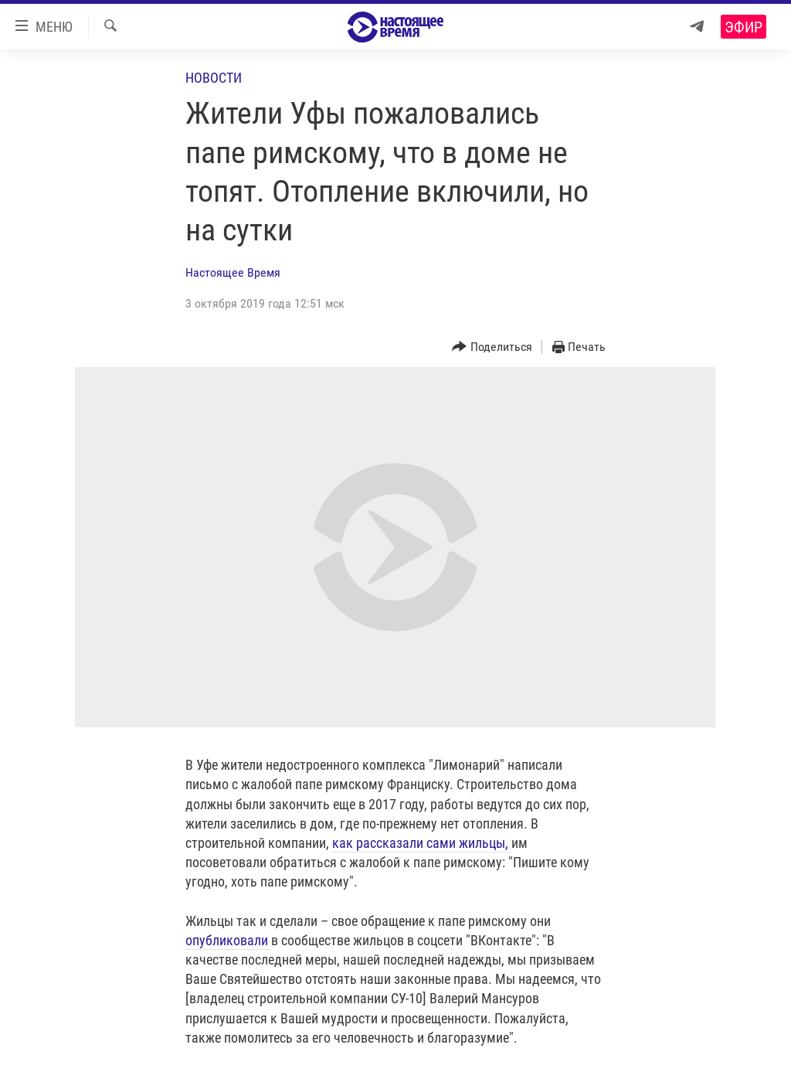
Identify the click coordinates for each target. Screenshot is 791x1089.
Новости (213, 78)
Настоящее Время (232, 272)
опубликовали (228, 940)
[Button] (492, 347)
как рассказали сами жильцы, (421, 843)
